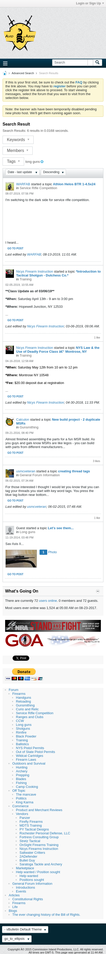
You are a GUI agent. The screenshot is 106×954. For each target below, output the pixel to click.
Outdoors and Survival (28, 763)
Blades (21, 779)
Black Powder (26, 736)
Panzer (25, 818)
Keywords (18, 139)
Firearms (18, 694)
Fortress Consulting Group (39, 837)
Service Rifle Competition (38, 188)
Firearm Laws (26, 759)
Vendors (22, 814)
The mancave (26, 794)
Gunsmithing (29, 427)
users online (48, 601)
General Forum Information (40, 475)
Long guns (27, 532)
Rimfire (21, 732)
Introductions (25, 887)
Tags (13, 161)
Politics (21, 798)
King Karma (24, 802)
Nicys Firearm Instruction (34, 271)
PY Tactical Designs (34, 829)
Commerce (20, 806)
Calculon (22, 419)
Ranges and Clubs (29, 717)
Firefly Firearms (31, 822)
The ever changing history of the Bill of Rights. (46, 915)
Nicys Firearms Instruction (39, 849)
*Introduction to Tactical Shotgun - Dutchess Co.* (58, 273)
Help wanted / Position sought (38, 872)
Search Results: (14, 131)
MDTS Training (31, 825)
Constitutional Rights (27, 899)
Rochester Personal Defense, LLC (45, 833)
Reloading (23, 701)
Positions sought (32, 880)
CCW (20, 721)
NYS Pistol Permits (30, 748)
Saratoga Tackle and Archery (41, 864)
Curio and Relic (27, 709)
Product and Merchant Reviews (39, 810)
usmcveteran (25, 471)
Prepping (22, 775)
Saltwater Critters (32, 853)
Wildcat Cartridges (29, 756)
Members (17, 150)
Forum (13, 690)
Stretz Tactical (30, 841)
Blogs (13, 911)
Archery (21, 771)
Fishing (21, 783)
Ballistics (22, 744)
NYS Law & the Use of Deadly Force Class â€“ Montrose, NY (57, 349)
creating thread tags (74, 471)
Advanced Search (23, 73)
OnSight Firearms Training (39, 845)
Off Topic (18, 791)
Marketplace (25, 868)
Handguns (23, 697)
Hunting (21, 767)
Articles (14, 895)
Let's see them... (61, 528)
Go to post (15, 248)
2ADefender (28, 856)
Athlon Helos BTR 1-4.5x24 (74, 184)
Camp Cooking (27, 787)
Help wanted (29, 876)
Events (21, 891)
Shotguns (23, 728)
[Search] (72, 62)
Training (26, 279)
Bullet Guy (27, 860)
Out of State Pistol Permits (35, 752)
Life (15, 907)
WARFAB (23, 184)
